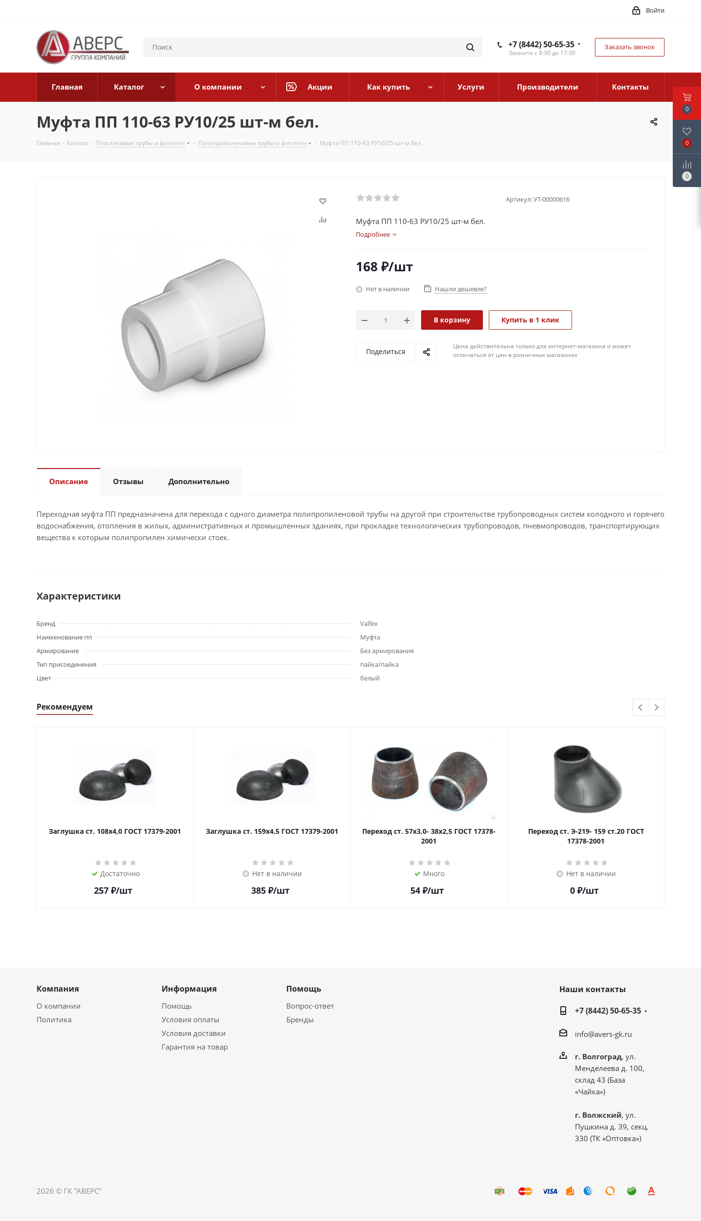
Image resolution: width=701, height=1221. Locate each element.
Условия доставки (194, 1033)
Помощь (177, 1006)
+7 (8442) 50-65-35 (541, 44)
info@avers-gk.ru (603, 1034)
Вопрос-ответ (310, 1006)
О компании (59, 1006)
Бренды (300, 1019)
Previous (641, 707)
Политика (54, 1019)
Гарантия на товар (195, 1047)
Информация (189, 988)
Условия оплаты (191, 1019)
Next (656, 707)
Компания (58, 988)
